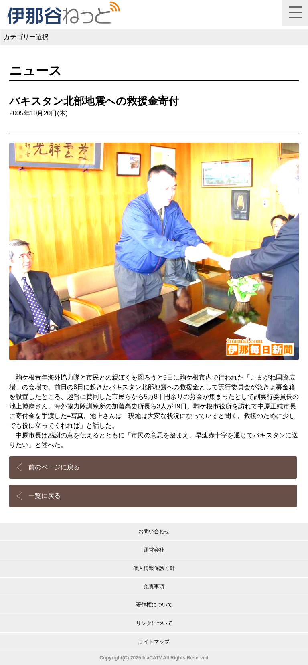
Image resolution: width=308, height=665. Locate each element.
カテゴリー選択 (26, 37)
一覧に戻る (44, 495)
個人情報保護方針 (154, 568)
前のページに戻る (54, 467)
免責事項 (154, 587)
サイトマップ (154, 642)
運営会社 (154, 550)
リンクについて (154, 623)
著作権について (154, 605)
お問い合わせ (154, 531)
